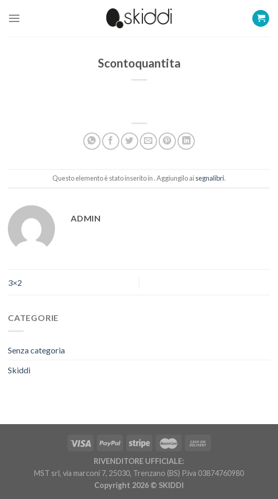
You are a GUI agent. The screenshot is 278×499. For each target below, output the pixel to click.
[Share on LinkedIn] (186, 141)
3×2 (15, 282)
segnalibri (209, 178)
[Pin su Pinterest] (167, 141)
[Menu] (14, 18)
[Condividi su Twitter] (129, 141)
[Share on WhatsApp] (92, 141)
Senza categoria (36, 350)
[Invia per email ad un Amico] (148, 141)
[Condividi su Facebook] (110, 141)
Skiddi (19, 370)
